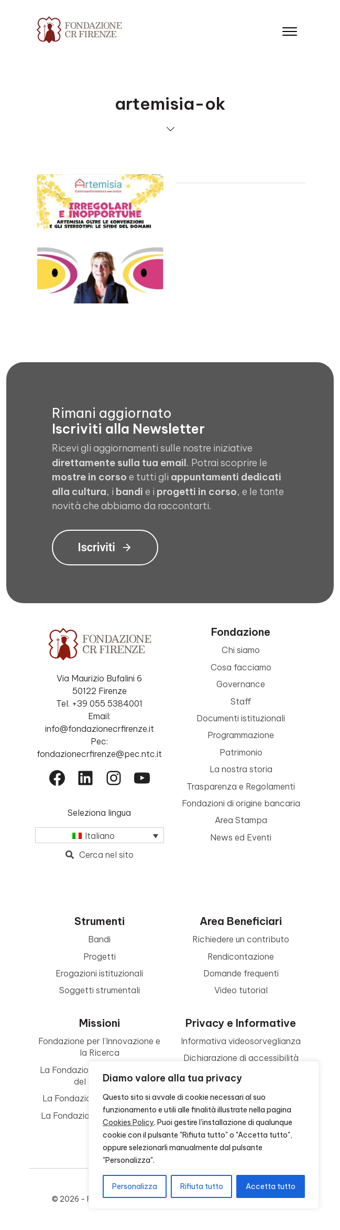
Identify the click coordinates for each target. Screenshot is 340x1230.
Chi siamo (241, 650)
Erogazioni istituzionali (99, 973)
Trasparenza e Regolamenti (241, 786)
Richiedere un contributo (240, 939)
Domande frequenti (241, 973)
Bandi (99, 939)
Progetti (99, 956)
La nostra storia (241, 769)
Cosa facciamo (241, 667)
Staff (241, 701)
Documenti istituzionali (240, 718)
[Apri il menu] (289, 29)
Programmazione (240, 735)
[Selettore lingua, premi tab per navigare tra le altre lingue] (99, 835)
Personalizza (134, 1186)
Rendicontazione (240, 956)
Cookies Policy (128, 1122)
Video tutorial (241, 990)
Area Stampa (241, 820)
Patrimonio (241, 752)
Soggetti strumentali (99, 990)
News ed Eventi (240, 837)
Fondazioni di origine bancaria (241, 803)
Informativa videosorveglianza (241, 1041)
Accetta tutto (270, 1186)
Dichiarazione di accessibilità (241, 1058)
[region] (204, 1135)
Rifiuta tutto (201, 1186)
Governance (240, 684)
